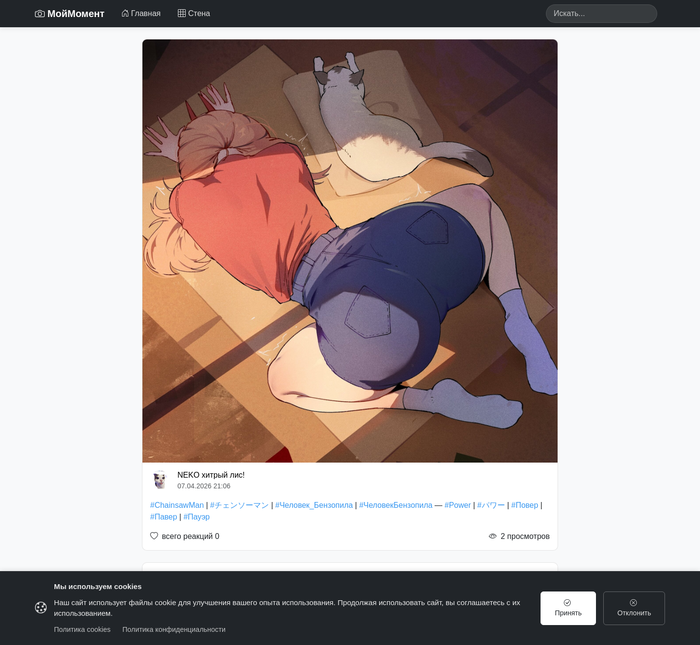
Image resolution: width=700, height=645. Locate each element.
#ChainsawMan (177, 505)
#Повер (524, 505)
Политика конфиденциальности (174, 629)
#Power (458, 505)
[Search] (601, 13)
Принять (567, 608)
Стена (194, 13)
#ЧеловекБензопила (396, 505)
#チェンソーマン (239, 505)
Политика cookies (82, 629)
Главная (140, 13)
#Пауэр (196, 517)
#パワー (491, 505)
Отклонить (634, 608)
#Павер (163, 517)
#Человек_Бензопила (314, 505)
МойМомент (70, 13)
